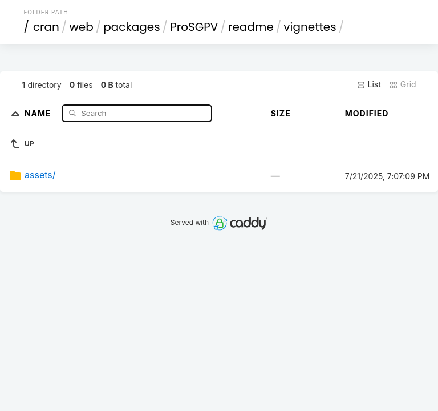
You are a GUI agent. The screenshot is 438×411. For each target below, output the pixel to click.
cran (46, 27)
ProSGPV (194, 27)
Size (281, 113)
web (81, 27)
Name (39, 113)
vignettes (309, 27)
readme (251, 27)
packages (131, 27)
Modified (367, 113)
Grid (402, 84)
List (368, 84)
